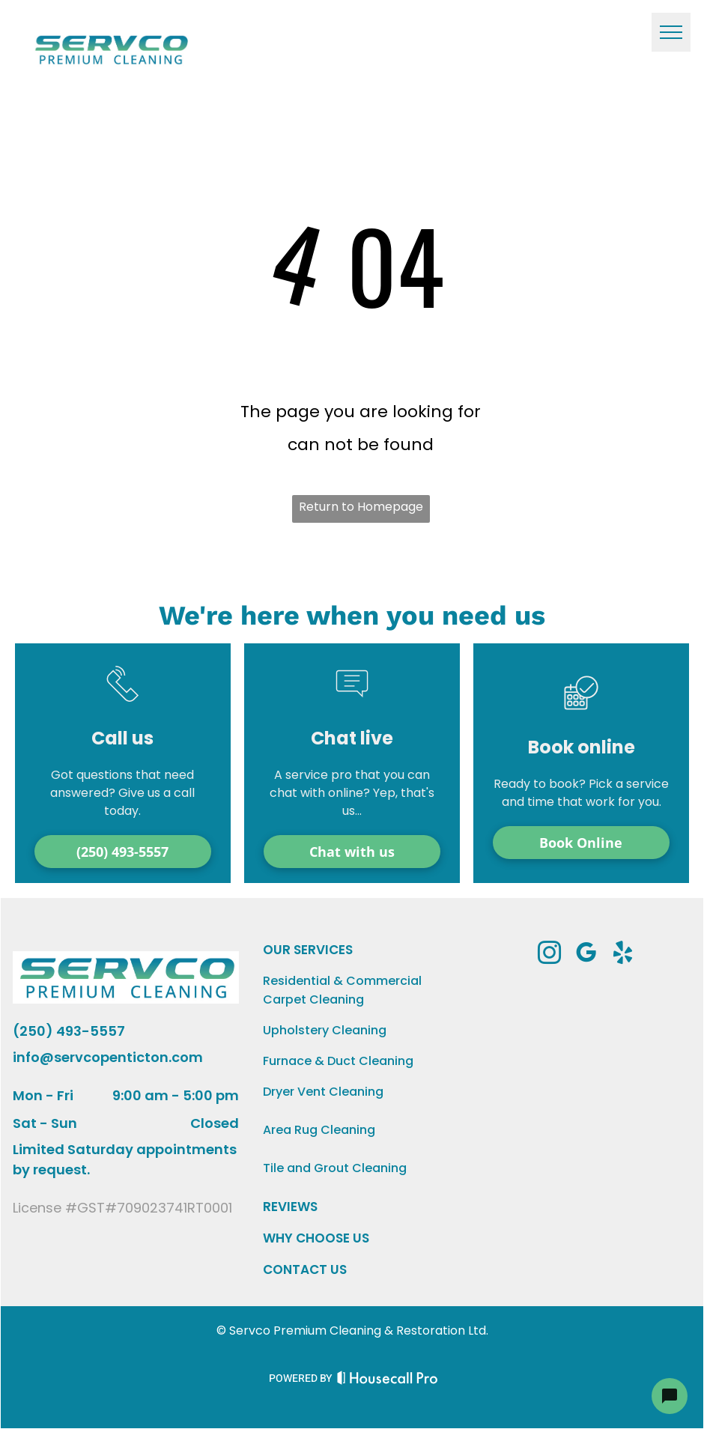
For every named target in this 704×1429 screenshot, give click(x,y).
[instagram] (549, 955)
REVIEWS (290, 1207)
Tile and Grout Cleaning (335, 1168)
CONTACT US (305, 1269)
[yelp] (623, 955)
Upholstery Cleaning (324, 1030)
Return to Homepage (361, 506)
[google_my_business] (586, 955)
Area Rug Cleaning (319, 1129)
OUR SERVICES (308, 950)
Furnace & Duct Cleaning (338, 1061)
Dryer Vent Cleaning (323, 1091)
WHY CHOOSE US (316, 1238)
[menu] (671, 32)
